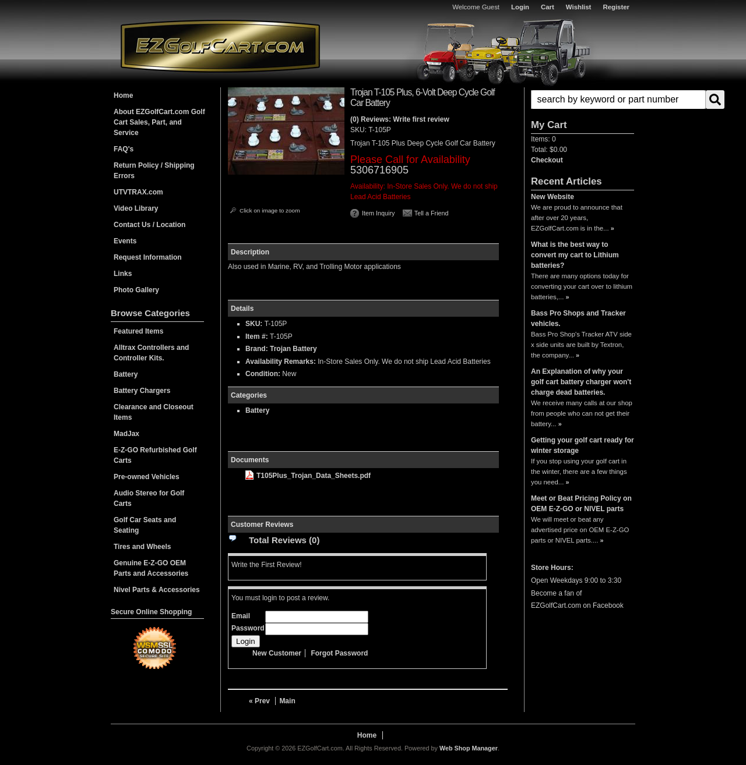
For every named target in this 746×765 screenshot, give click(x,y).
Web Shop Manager (468, 748)
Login (520, 6)
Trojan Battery (293, 349)
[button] (582, 99)
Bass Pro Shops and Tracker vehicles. (578, 318)
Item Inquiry (378, 213)
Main (287, 701)
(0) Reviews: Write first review (399, 119)
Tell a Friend (431, 213)
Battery (257, 410)
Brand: (256, 349)
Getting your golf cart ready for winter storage (582, 445)
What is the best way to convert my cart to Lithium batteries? (575, 255)
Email (240, 616)
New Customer (276, 653)
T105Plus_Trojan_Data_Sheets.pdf (308, 476)
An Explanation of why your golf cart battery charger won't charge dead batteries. (581, 381)
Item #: (257, 336)
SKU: (359, 130)
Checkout (547, 160)
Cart (547, 6)
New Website (552, 197)
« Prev (259, 701)
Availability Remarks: (280, 361)
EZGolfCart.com (220, 45)
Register (616, 6)
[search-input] (618, 99)
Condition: (262, 374)
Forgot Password (339, 653)
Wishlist (579, 6)
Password (248, 628)
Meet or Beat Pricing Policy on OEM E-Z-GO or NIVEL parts (581, 503)
